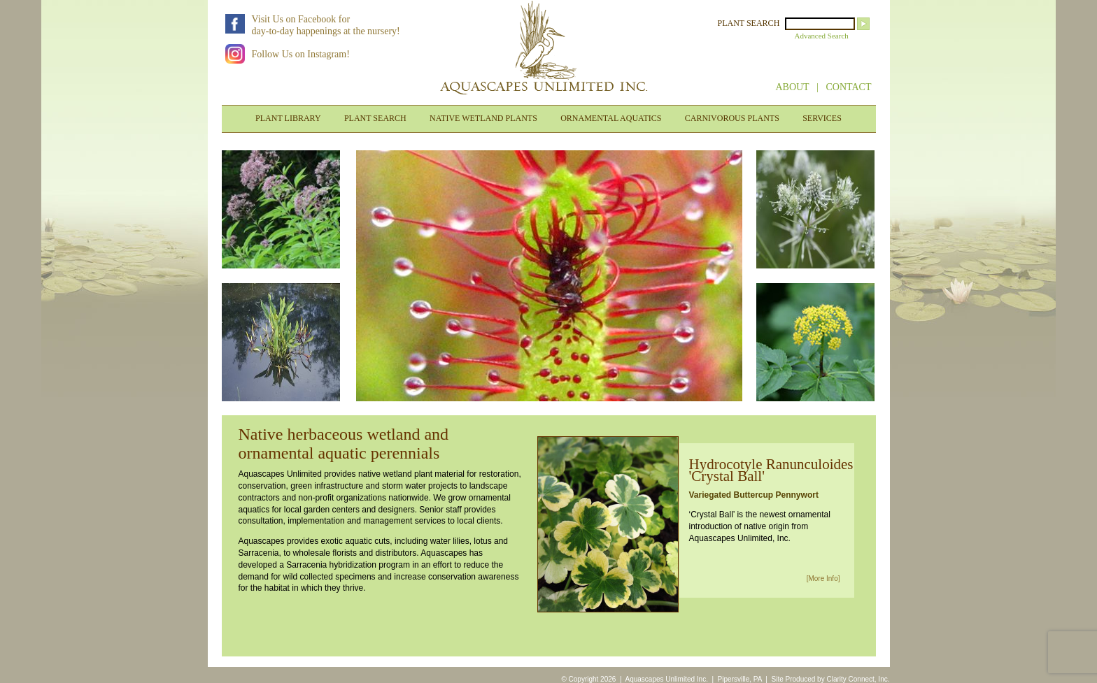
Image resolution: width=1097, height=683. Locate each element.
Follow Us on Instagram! (301, 54)
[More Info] (823, 578)
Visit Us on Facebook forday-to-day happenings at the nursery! (326, 25)
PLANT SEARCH (749, 23)
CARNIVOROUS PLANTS (732, 118)
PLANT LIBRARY (287, 118)
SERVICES (822, 118)
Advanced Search (822, 35)
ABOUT (792, 87)
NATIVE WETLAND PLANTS (483, 118)
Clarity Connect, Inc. (857, 679)
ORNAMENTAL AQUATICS (610, 118)
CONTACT (849, 87)
